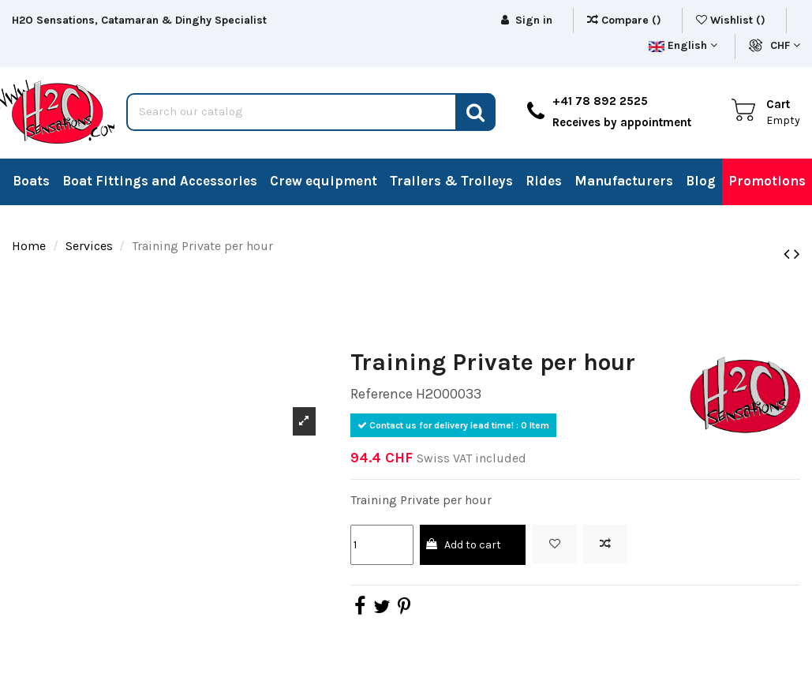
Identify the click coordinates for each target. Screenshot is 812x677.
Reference (381, 394)
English (683, 45)
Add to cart (463, 545)
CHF (785, 45)
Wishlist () (732, 20)
